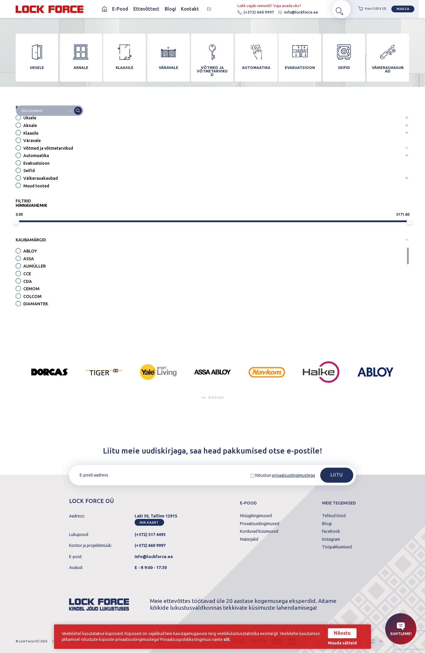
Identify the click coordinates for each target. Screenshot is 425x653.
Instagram (331, 539)
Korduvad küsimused (259, 531)
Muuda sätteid (340, 643)
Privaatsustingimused (259, 524)
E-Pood (120, 8)
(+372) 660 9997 (250, 12)
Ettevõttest (146, 8)
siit (250, 639)
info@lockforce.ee (293, 12)
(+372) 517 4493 (150, 534)
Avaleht (104, 9)
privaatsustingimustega (293, 475)
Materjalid (249, 539)
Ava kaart (149, 522)
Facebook (331, 531)
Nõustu (340, 633)
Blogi (170, 8)
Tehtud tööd (334, 516)
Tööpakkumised (337, 547)
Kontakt (190, 8)
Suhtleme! (401, 629)
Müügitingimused (256, 516)
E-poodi (212, 398)
